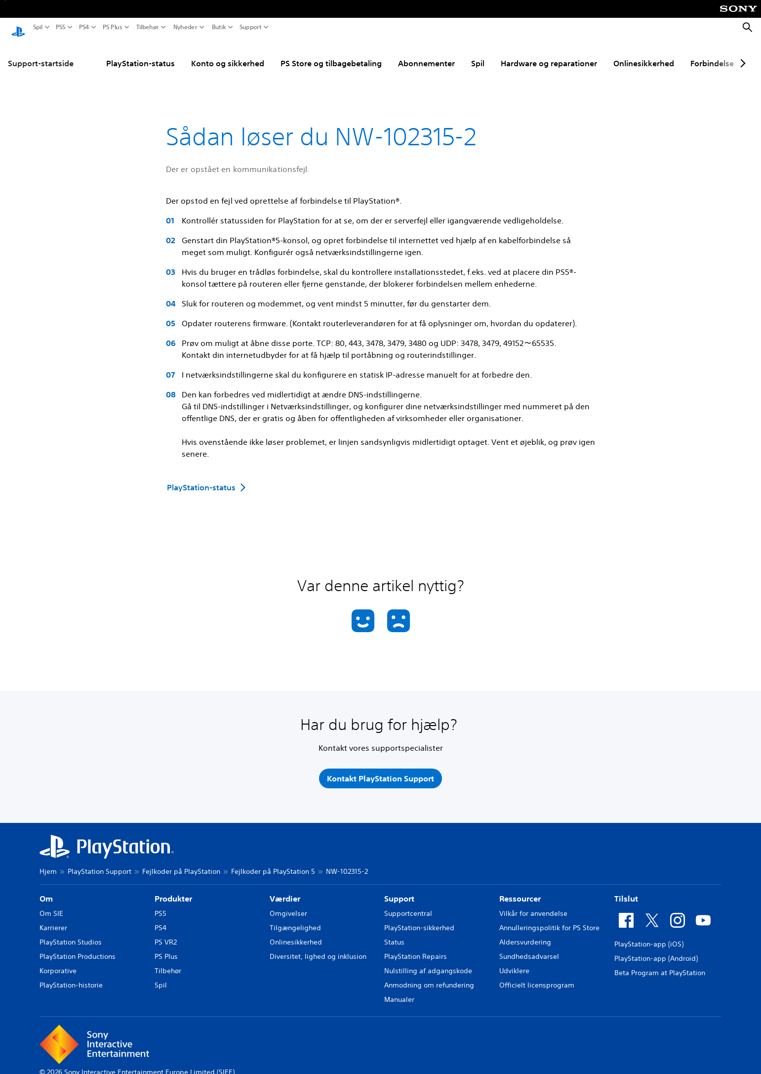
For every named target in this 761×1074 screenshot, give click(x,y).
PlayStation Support (99, 862)
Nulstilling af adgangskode (428, 961)
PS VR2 (166, 932)
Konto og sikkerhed (227, 54)
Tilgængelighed (295, 918)
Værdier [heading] (285, 889)
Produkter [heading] (173, 889)
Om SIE (51, 904)
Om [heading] (46, 889)
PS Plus (112, 27)
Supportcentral (408, 904)
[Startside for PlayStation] (18, 27)
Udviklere (514, 961)
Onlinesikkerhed (643, 54)
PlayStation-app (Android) (656, 949)
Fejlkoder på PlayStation (181, 862)
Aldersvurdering (525, 932)
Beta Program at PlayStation (659, 963)
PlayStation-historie (71, 975)
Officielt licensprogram (536, 975)
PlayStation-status (140, 54)
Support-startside (41, 54)
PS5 (61, 27)
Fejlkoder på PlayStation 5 (273, 862)
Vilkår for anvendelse (533, 904)
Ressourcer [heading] (520, 889)
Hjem (48, 862)
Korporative (58, 961)
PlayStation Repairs (415, 947)
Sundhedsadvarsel (529, 947)
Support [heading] (399, 889)
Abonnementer (426, 54)
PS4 (84, 27)
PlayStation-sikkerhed (419, 918)
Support (251, 27)
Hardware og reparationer (549, 54)
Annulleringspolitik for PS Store (549, 918)
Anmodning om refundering (429, 975)
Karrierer (53, 918)
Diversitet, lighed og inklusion (318, 947)
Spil (37, 27)
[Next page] (741, 54)
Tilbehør (147, 27)
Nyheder (185, 27)
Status (394, 932)
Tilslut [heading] (626, 889)
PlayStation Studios (71, 932)
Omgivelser (288, 904)
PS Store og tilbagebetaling (331, 54)
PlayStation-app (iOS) (648, 934)
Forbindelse (712, 54)
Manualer (399, 990)
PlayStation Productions (78, 947)
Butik (219, 27)
